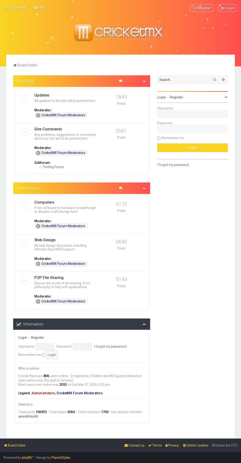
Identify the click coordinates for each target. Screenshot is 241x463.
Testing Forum (51, 167)
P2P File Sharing (49, 277)
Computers (44, 202)
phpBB (27, 457)
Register (37, 337)
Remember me (31, 354)
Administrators (43, 393)
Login (22, 337)
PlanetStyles (61, 457)
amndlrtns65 (28, 416)
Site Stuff (25, 80)
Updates (41, 95)
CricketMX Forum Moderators (60, 115)
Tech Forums (28, 187)
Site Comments (48, 128)
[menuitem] (39, 7)
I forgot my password (110, 346)
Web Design (45, 239)
